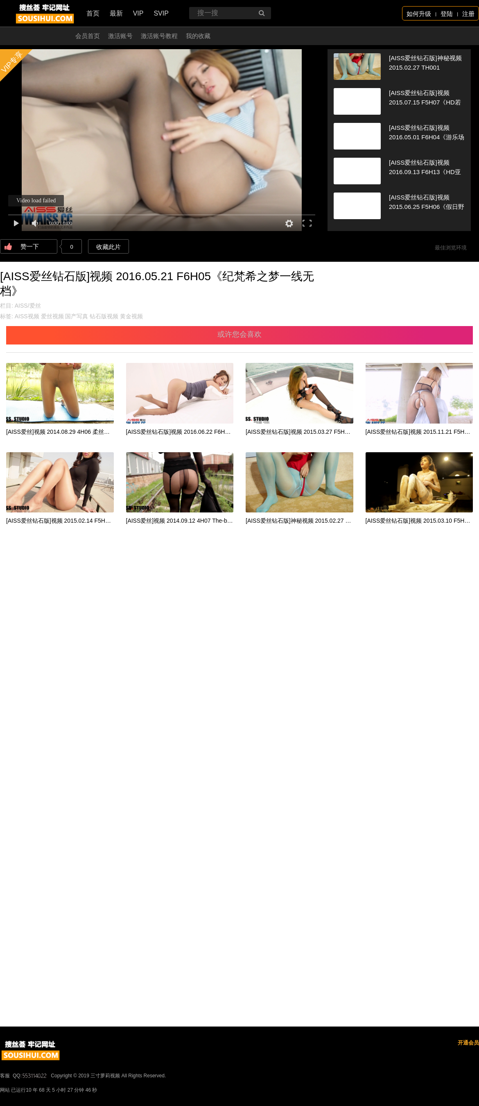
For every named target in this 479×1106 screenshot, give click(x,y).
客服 (5, 1076)
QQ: (30, 1076)
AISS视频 (27, 316)
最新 (116, 13)
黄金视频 (131, 316)
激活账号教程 (159, 35)
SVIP (161, 13)
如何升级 (419, 13)
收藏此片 (108, 246)
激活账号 (120, 35)
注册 (468, 13)
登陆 (447, 13)
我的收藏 (198, 35)
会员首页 (87, 35)
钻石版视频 (104, 316)
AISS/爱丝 (28, 305)
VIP (138, 13)
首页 (92, 13)
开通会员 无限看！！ (38, 35)
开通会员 (468, 1043)
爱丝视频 (52, 316)
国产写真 (76, 316)
